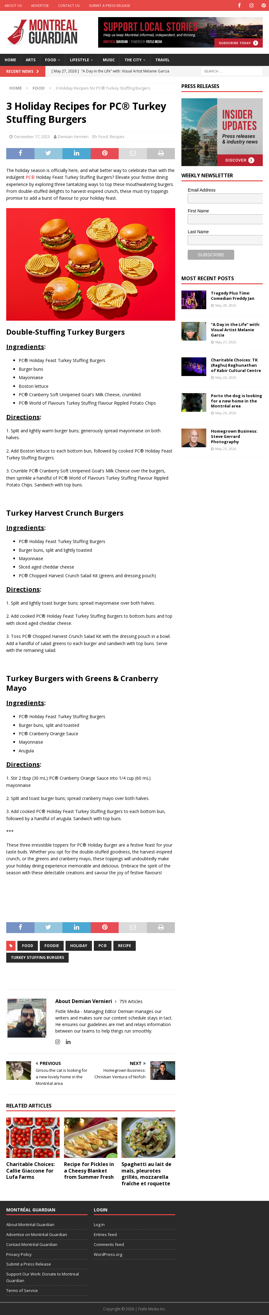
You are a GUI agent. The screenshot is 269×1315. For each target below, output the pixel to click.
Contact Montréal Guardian (31, 1244)
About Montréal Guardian (30, 1224)
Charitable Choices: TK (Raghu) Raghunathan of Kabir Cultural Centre (236, 365)
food (27, 945)
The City (133, 60)
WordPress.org (108, 1254)
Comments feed (109, 1244)
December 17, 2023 (32, 136)
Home (10, 60)
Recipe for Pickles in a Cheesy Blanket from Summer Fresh (89, 1171)
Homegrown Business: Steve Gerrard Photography (234, 436)
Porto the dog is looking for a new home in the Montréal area (236, 401)
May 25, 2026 (225, 448)
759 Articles (131, 1001)
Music (109, 60)
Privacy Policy (19, 1254)
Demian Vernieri (73, 136)
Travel (162, 60)
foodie (51, 945)
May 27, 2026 (225, 342)
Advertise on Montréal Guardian (36, 1234)
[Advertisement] (225, 503)
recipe (124, 945)
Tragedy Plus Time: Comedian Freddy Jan (232, 295)
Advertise (40, 5)
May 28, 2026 (225, 305)
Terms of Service (22, 1290)
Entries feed (105, 1234)
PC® (30, 177)
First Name (198, 210)
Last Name (198, 231)
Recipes (117, 136)
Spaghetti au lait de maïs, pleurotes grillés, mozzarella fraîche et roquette (146, 1174)
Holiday (78, 945)
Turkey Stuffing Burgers (37, 957)
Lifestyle (79, 60)
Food (50, 60)
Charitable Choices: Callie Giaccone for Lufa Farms (30, 1171)
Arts (30, 60)
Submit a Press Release (109, 5)
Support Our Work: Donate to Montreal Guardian (42, 1277)
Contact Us (69, 5)
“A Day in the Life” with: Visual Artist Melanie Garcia (235, 330)
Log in (99, 1224)
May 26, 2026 (225, 377)
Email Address (201, 190)
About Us (13, 5)
